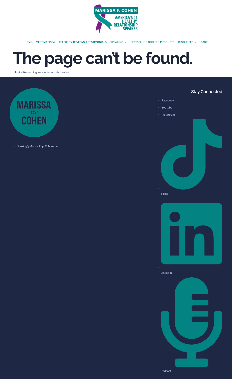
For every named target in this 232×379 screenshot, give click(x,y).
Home (28, 42)
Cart (204, 42)
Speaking (118, 42)
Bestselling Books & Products (152, 42)
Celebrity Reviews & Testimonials (83, 42)
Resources (187, 42)
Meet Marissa (45, 42)
